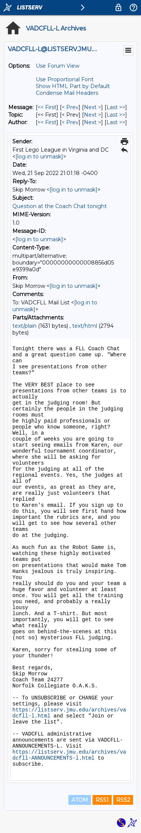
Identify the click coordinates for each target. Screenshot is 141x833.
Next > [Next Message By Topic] (92, 114)
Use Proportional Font (65, 79)
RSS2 (123, 800)
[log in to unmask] (39, 156)
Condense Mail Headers (67, 93)
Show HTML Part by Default (73, 86)
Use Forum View (57, 65)
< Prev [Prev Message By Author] (70, 122)
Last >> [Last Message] (115, 107)
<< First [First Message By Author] (47, 122)
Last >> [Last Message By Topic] (115, 114)
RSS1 (102, 800)
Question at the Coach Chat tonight (59, 206)
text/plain (24, 325)
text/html (84, 325)
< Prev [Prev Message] (70, 107)
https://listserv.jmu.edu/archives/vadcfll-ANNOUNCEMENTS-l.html (69, 755)
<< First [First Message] (47, 107)
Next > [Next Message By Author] (92, 122)
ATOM (79, 800)
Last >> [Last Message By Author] (115, 122)
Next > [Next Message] (92, 107)
